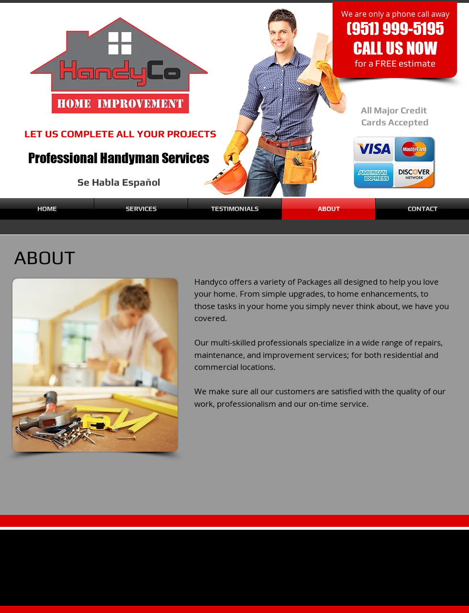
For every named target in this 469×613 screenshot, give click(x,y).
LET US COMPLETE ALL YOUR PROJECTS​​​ (120, 134)
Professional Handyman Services (118, 158)
